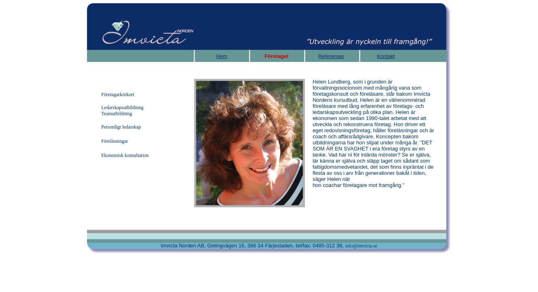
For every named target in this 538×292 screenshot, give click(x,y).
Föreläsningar (114, 141)
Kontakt (386, 56)
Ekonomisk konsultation (125, 155)
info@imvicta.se (361, 246)
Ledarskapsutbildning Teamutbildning (122, 110)
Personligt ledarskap (121, 127)
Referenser (331, 56)
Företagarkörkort (117, 94)
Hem (221, 56)
